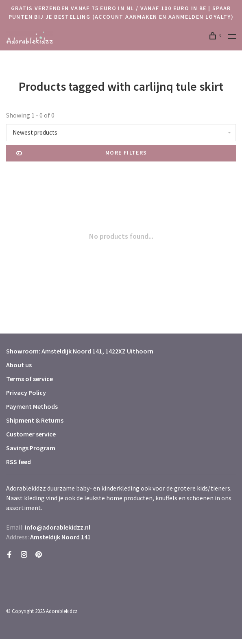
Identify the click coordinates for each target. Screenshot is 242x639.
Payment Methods (32, 406)
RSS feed (18, 462)
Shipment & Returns (34, 420)
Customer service (31, 434)
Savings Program (30, 448)
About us (19, 365)
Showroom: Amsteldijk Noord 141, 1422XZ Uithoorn (79, 351)
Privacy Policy (26, 392)
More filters (81, 153)
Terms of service (29, 379)
